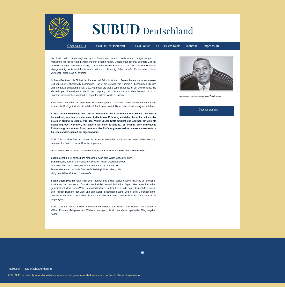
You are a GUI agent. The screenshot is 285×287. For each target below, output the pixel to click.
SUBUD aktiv (140, 46)
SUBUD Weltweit (168, 46)
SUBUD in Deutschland (108, 46)
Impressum (211, 46)
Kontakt (191, 46)
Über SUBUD (76, 46)
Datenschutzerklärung (38, 268)
